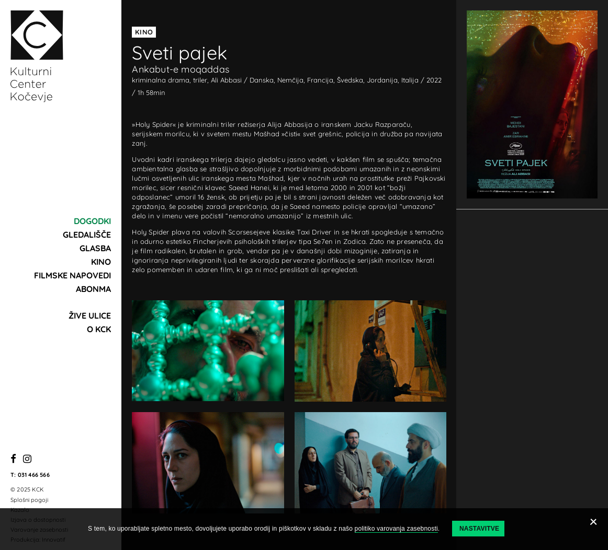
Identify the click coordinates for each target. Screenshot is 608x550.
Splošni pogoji (29, 500)
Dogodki (92, 221)
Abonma (93, 289)
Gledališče (87, 234)
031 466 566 (34, 474)
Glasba (95, 248)
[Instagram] (27, 459)
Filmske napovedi (72, 275)
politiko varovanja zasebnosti (396, 528)
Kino (101, 261)
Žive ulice (90, 315)
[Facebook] (13, 459)
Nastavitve (479, 528)
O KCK (99, 329)
